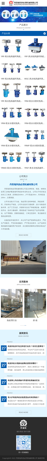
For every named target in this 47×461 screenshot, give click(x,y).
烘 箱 (35, 320)
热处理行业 (12, 320)
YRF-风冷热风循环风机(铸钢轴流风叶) (17, 101)
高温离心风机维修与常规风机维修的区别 (23, 380)
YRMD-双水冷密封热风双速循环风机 (17, 168)
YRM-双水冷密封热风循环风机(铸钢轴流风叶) (20, 123)
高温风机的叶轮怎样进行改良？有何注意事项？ (26, 346)
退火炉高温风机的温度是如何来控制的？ (23, 397)
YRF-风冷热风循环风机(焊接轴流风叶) (17, 78)
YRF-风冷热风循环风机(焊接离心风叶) (17, 56)
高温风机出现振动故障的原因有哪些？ (23, 363)
